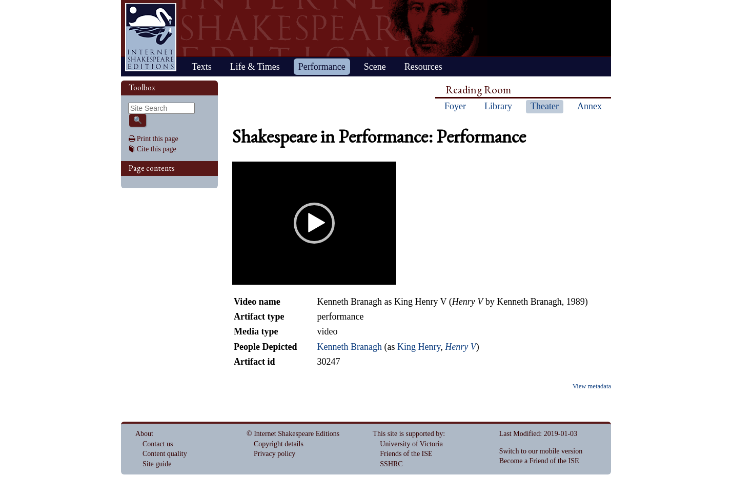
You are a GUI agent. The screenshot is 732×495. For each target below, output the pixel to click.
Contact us (158, 444)
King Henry (418, 347)
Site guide (157, 464)
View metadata (592, 386)
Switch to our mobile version (541, 451)
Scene (375, 67)
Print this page (157, 139)
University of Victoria (411, 444)
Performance (321, 67)
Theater (545, 106)
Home (150, 37)
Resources (423, 67)
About (144, 434)
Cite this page (156, 149)
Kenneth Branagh (349, 347)
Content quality (165, 454)
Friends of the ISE (406, 454)
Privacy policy (274, 454)
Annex (589, 106)
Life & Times (255, 67)
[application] (314, 223)
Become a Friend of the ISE (539, 461)
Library (498, 106)
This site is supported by (408, 434)
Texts (202, 67)
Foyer (455, 106)
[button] (314, 223)
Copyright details (278, 444)
